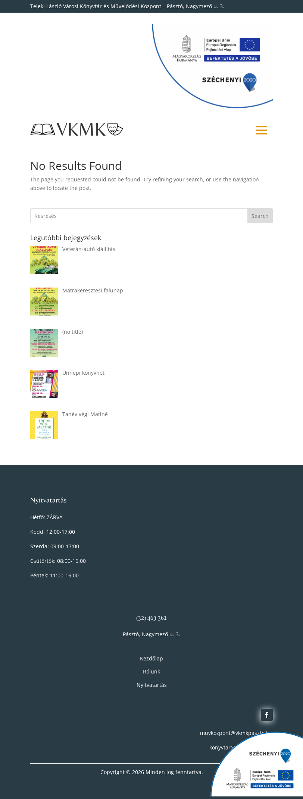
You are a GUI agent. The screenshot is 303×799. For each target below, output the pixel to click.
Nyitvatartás (152, 684)
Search (260, 215)
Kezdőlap (151, 658)
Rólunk (151, 671)
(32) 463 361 (151, 617)
